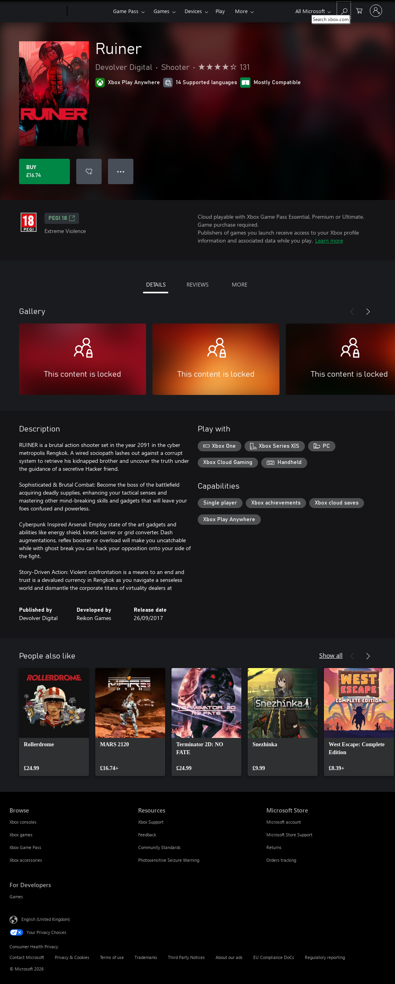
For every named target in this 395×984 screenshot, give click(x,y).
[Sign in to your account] (375, 10)
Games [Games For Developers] (16, 896)
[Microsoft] (37, 11)
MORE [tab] (239, 284)
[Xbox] (89, 11)
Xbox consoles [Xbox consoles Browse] (23, 821)
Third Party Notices (186, 957)
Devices (193, 11)
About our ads (229, 957)
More (241, 11)
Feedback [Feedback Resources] (147, 834)
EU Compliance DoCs (273, 957)
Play (220, 11)
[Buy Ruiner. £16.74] (44, 171)
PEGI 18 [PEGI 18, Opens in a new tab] (61, 218)
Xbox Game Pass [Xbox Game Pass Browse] (25, 847)
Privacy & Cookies (72, 957)
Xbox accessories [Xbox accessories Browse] (26, 860)
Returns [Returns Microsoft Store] (273, 847)
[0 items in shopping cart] (359, 10)
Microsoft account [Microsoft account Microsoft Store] (283, 821)
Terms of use (112, 957)
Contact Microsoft (27, 957)
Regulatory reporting (325, 957)
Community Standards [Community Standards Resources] (159, 847)
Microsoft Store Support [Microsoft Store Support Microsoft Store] (289, 834)
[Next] (368, 311)
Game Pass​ (126, 11)
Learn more (329, 240)
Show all (331, 655)
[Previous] (352, 311)
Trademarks (146, 957)
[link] (54, 722)
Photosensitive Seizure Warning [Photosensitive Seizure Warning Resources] (168, 860)
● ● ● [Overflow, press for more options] (121, 171)
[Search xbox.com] (344, 10)
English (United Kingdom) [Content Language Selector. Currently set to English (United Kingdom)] (45, 919)
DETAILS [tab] (156, 284)
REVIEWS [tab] (197, 284)
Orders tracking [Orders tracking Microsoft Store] (281, 860)
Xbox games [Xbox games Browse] (21, 834)
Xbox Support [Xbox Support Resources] (151, 821)
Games (162, 11)
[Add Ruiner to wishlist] (89, 171)
